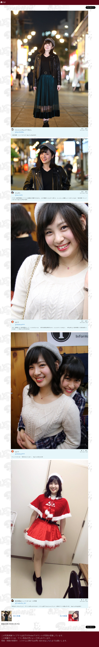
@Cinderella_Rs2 (20, 603)
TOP (3, 2)
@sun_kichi (19, 195)
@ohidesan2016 (20, 324)
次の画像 (69, 616)
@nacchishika (19, 132)
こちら (49, 640)
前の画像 (10, 616)
